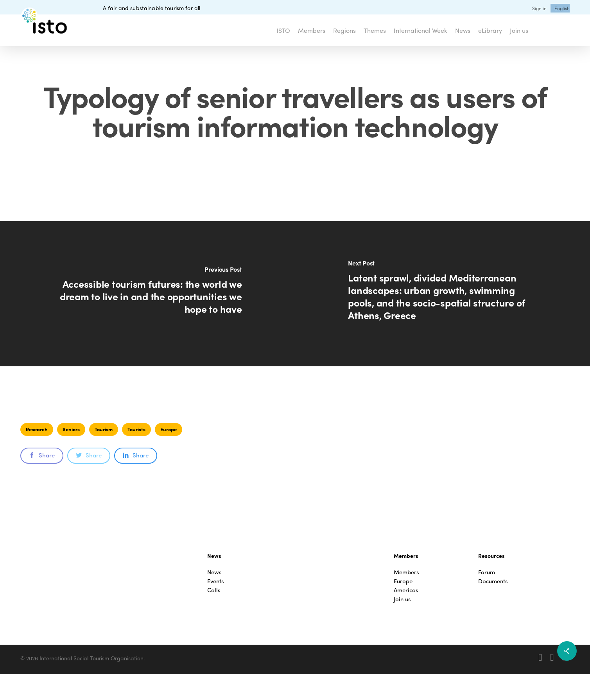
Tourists (136, 429)
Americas (406, 590)
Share (42, 455)
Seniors (71, 429)
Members (406, 572)
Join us (402, 599)
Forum (486, 572)
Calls (214, 590)
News (214, 572)
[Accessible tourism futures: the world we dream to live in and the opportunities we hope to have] (147, 293)
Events (215, 581)
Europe (168, 429)
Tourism (104, 429)
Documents (493, 581)
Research (37, 429)
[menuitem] (562, 8)
